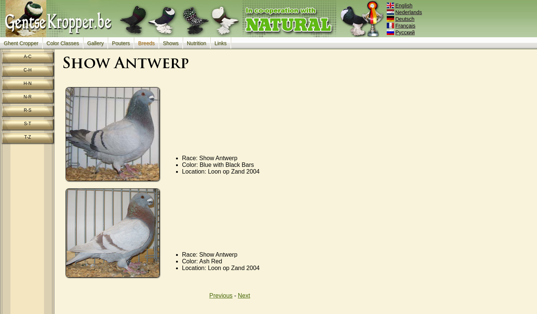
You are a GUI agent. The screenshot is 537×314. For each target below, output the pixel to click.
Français (401, 26)
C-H (27, 70)
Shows (171, 43)
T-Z (27, 137)
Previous (220, 295)
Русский (401, 32)
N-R (27, 96)
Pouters (121, 43)
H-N (27, 83)
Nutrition (196, 43)
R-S (28, 110)
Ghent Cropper (21, 43)
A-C (28, 56)
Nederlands (405, 12)
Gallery (95, 43)
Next (244, 295)
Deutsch (401, 19)
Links (220, 43)
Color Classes (63, 43)
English (400, 6)
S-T (27, 123)
